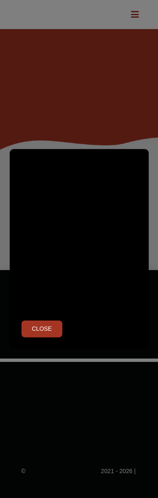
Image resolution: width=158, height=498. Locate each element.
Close (42, 328)
